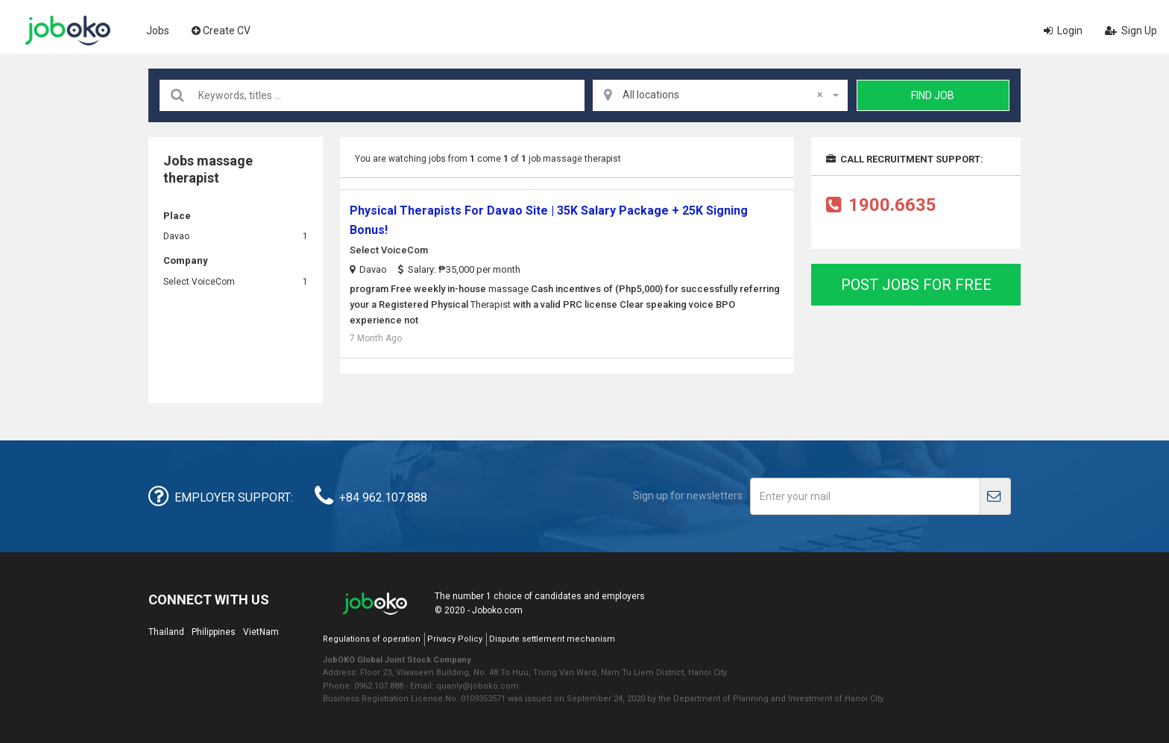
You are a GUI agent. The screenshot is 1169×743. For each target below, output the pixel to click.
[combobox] (720, 95)
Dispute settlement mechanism (552, 639)
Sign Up (1131, 31)
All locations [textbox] (722, 94)
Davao (176, 236)
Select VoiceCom (199, 281)
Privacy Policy (454, 639)
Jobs (157, 31)
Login (1063, 31)
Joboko (68, 30)
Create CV (221, 31)
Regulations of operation (371, 639)
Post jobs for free (916, 285)
